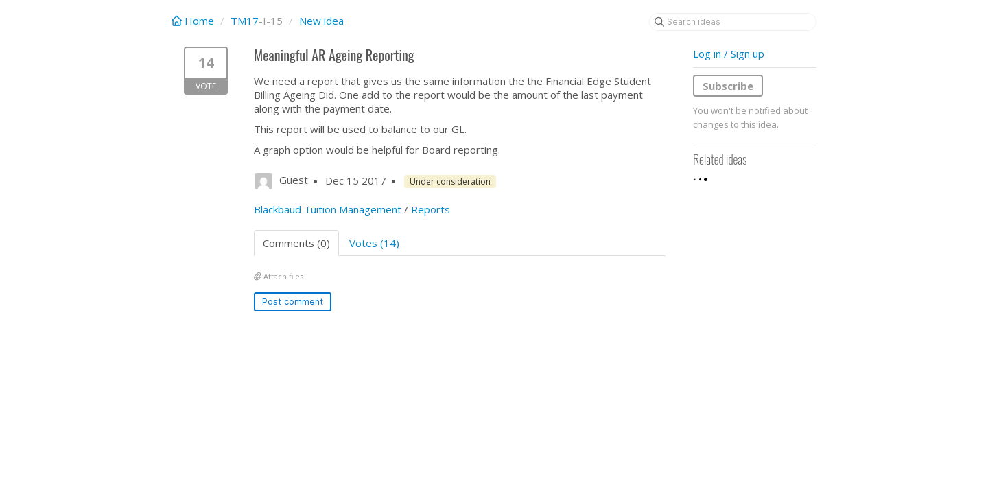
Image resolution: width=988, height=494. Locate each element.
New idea (321, 20)
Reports (430, 209)
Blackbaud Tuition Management (327, 209)
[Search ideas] (732, 22)
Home (194, 20)
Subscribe (728, 86)
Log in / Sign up (728, 53)
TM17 (245, 20)
